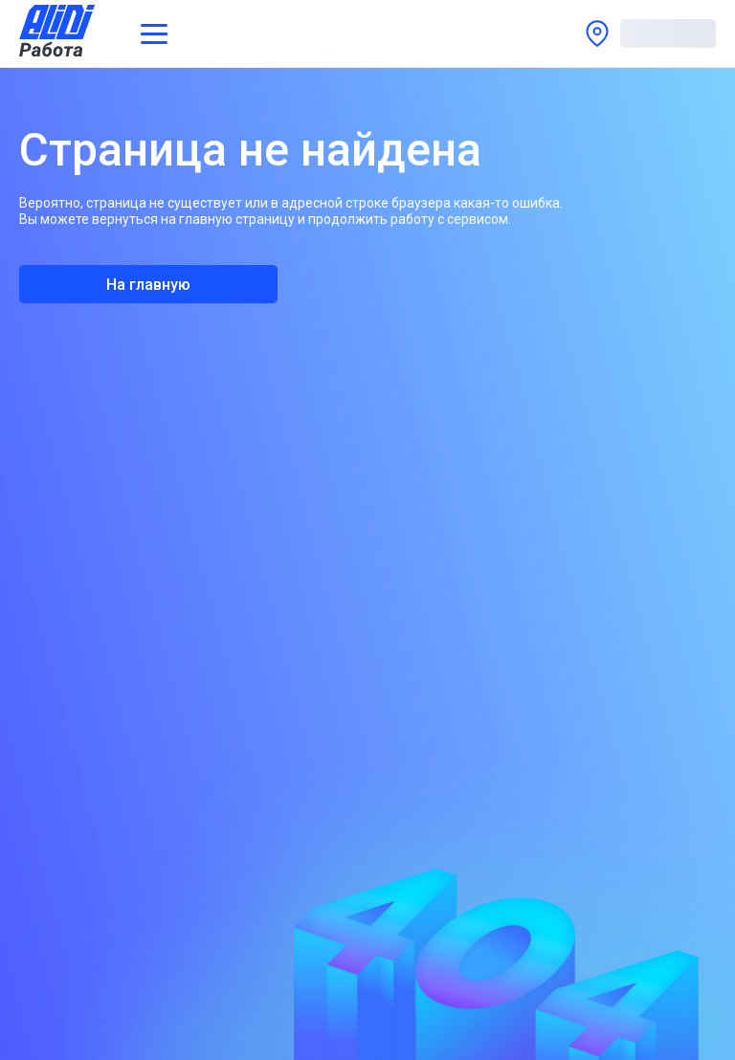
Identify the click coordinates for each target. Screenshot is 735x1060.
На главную (148, 285)
